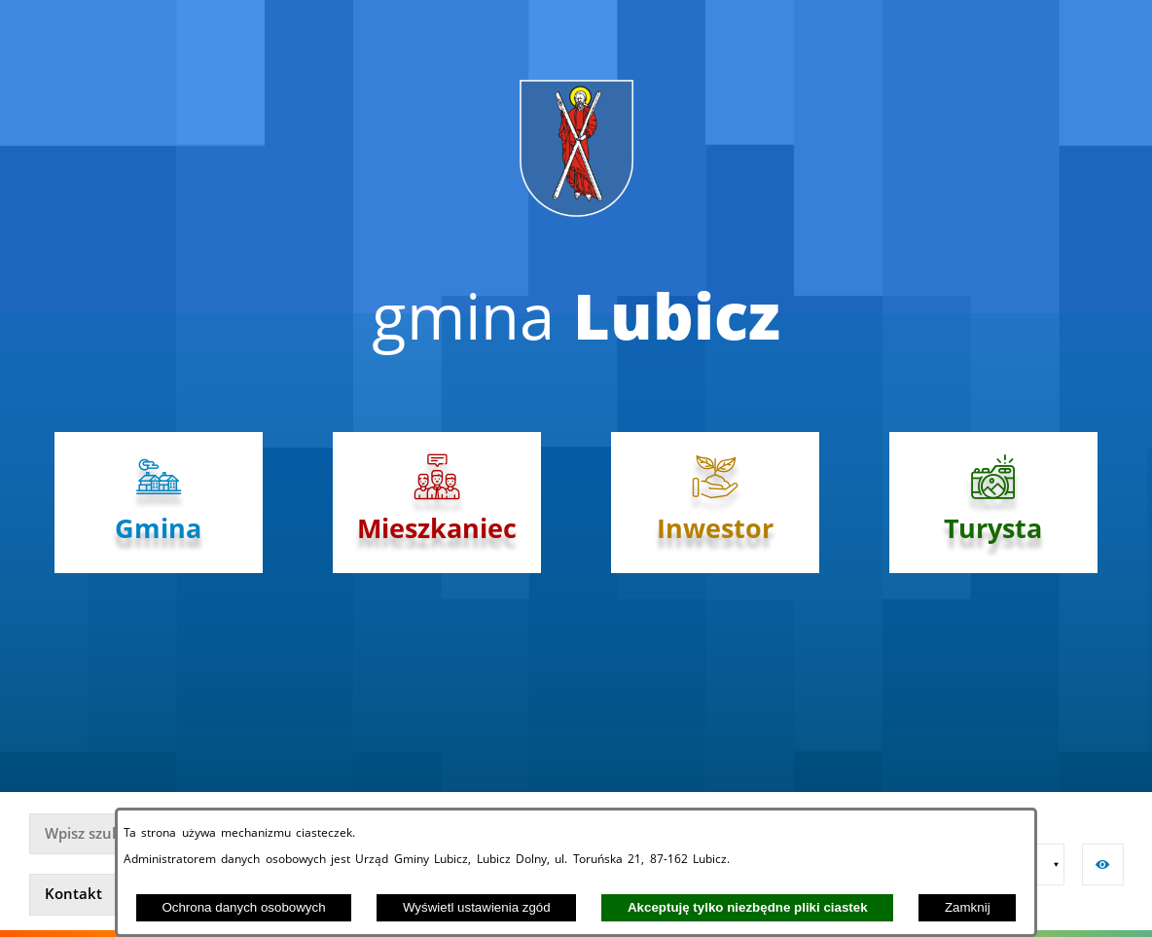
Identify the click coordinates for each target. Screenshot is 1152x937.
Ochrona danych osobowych (243, 907)
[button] (1043, 864)
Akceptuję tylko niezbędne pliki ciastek (748, 907)
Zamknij (967, 907)
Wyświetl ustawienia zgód (477, 907)
